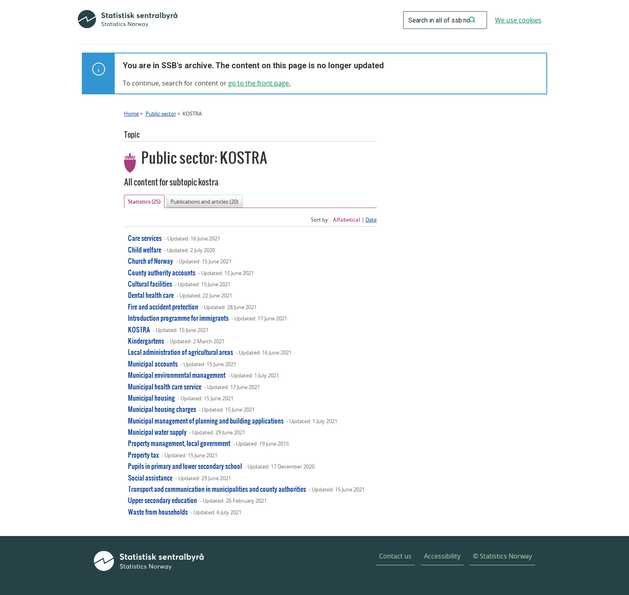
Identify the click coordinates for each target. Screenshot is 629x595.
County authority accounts (161, 272)
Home (131, 113)
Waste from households (158, 511)
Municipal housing (151, 397)
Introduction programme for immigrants (178, 317)
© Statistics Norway (502, 556)
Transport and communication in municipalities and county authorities (217, 488)
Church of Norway (150, 260)
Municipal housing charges (162, 409)
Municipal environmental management (176, 374)
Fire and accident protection (163, 306)
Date (371, 219)
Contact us (395, 556)
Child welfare (144, 249)
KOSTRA (139, 329)
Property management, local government (179, 443)
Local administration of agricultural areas (180, 352)
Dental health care (151, 295)
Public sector (161, 113)
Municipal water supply (157, 431)
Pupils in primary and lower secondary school (185, 466)
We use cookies (518, 20)
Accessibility (442, 556)
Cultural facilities (150, 283)
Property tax (143, 454)
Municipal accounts (153, 363)
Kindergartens (146, 340)
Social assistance (150, 477)
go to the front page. (259, 83)
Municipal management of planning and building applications (206, 420)
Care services (145, 237)
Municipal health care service (164, 386)
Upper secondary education (162, 500)
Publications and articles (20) (204, 201)
